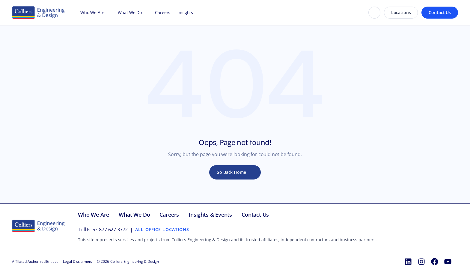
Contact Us (440, 12)
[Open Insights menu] (196, 12)
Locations (401, 12)
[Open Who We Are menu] (108, 12)
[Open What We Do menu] (145, 12)
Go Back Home (231, 172)
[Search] (374, 13)
